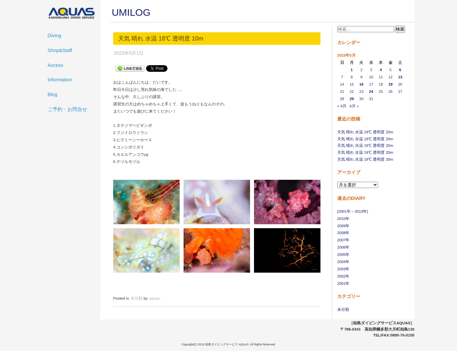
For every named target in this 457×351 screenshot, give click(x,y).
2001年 (343, 283)
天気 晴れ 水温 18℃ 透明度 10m (160, 38)
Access (55, 65)
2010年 (343, 219)
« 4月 (341, 106)
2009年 (343, 226)
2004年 (343, 262)
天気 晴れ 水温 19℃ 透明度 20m (365, 132)
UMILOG (131, 12)
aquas (154, 298)
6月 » (354, 106)
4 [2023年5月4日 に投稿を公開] (381, 70)
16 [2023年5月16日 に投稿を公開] (361, 84)
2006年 (343, 247)
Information (60, 79)
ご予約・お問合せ (67, 109)
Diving (54, 35)
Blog (53, 94)
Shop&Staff (60, 50)
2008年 (343, 233)
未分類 (343, 309)
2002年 (343, 276)
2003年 (343, 269)
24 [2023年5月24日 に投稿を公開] (371, 92)
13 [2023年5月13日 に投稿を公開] (400, 77)
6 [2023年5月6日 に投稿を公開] (400, 70)
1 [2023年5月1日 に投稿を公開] (352, 70)
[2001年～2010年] (352, 211)
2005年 (343, 254)
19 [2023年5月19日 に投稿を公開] (390, 84)
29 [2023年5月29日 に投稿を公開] (352, 99)
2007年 (343, 240)
